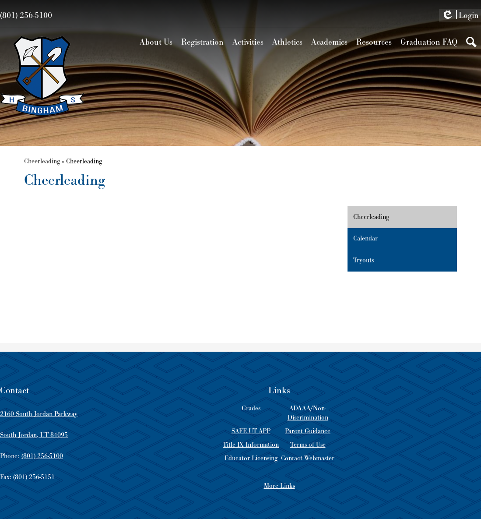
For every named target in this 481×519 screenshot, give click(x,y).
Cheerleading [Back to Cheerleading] (42, 161)
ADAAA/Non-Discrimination (308, 413)
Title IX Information (251, 444)
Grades (251, 408)
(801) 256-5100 (26, 15)
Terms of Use (308, 444)
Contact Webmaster (307, 458)
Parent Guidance (307, 431)
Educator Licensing (251, 458)
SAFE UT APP (251, 431)
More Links (279, 486)
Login (460, 16)
